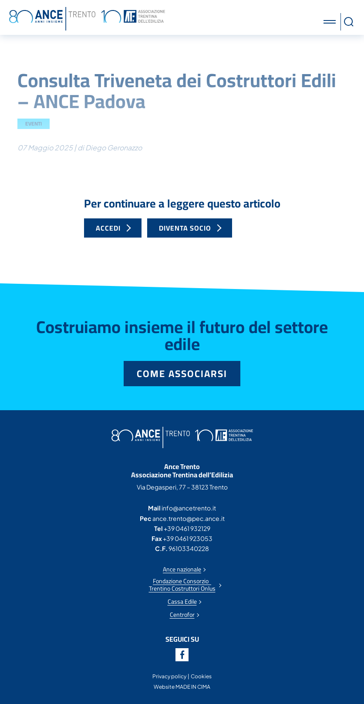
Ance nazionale (182, 569)
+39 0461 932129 (187, 528)
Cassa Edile (182, 601)
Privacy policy (169, 676)
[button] (331, 22)
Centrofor (182, 615)
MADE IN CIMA (192, 687)
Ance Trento (87, 19)
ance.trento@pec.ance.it (188, 518)
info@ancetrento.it (189, 508)
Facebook (182, 654)
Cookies (201, 676)
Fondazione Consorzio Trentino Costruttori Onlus (182, 585)
